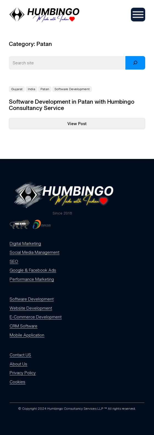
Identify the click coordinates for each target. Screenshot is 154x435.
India (31, 89)
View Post (89, 124)
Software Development (72, 89)
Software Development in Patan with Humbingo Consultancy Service (71, 105)
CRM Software (23, 326)
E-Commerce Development (36, 317)
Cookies (17, 382)
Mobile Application (27, 335)
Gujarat (17, 89)
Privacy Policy (23, 373)
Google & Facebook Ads (33, 270)
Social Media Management (34, 252)
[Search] (135, 63)
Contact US (20, 355)
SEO (14, 261)
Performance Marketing (32, 279)
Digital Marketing (25, 243)
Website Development (31, 308)
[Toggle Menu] (138, 14)
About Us (18, 364)
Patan (44, 89)
